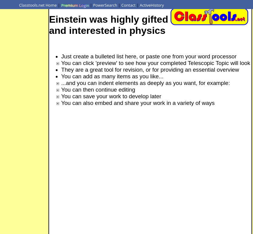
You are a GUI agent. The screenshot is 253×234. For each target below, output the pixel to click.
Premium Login (75, 5)
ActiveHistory (152, 5)
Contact (129, 5)
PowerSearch (105, 5)
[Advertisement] (24, 97)
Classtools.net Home (38, 5)
